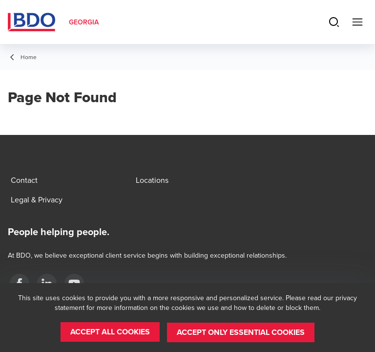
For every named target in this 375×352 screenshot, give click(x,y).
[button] (110, 332)
